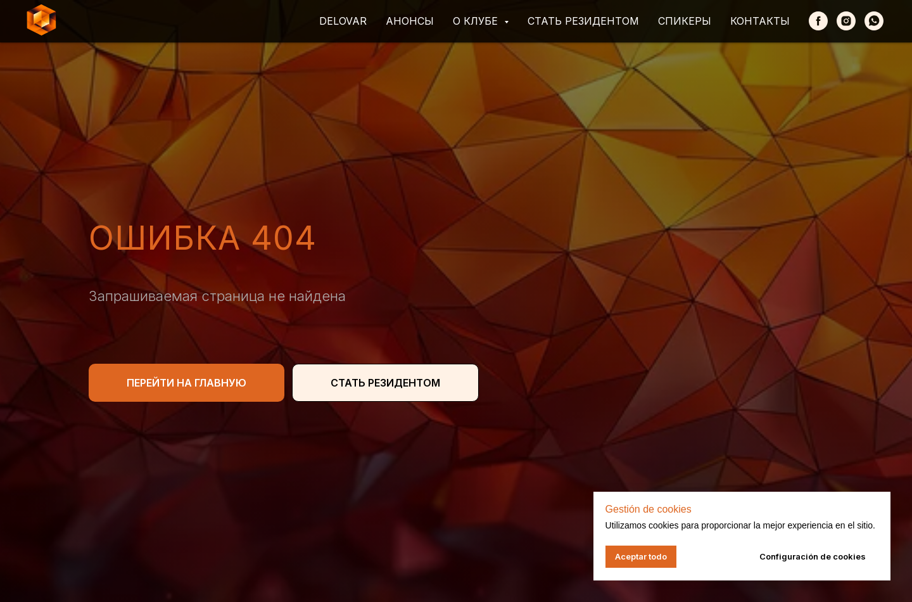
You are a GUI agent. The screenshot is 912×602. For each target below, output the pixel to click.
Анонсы (410, 21)
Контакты (760, 21)
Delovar (343, 21)
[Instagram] (846, 20)
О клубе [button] (477, 21)
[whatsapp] (874, 20)
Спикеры (684, 21)
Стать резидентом (583, 21)
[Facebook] (818, 20)
